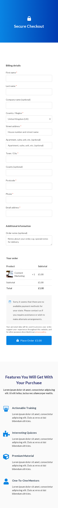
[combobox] (29, 118)
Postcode (11, 181)
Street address (13, 126)
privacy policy (40, 332)
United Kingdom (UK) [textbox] (18, 119)
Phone (9, 194)
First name (11, 73)
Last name (11, 86)
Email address (13, 208)
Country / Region (14, 113)
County (14, 167)
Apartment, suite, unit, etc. (23, 140)
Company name (18, 100)
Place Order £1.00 (31, 340)
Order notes (16, 233)
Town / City (12, 153)
